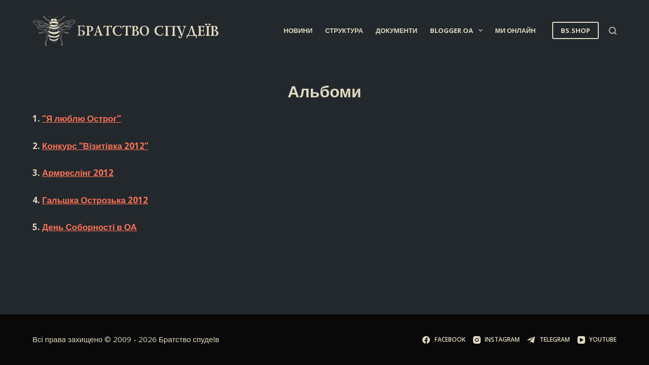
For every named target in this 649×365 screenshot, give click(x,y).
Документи (396, 30)
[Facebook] (443, 340)
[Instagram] (496, 340)
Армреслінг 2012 (78, 172)
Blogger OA (458, 30)
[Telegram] (548, 340)
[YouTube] (597, 340)
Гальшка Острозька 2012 (95, 200)
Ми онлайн (515, 30)
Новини (297, 30)
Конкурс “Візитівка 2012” (95, 146)
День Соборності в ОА (89, 227)
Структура (344, 30)
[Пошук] (613, 30)
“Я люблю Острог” (81, 118)
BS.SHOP (575, 30)
